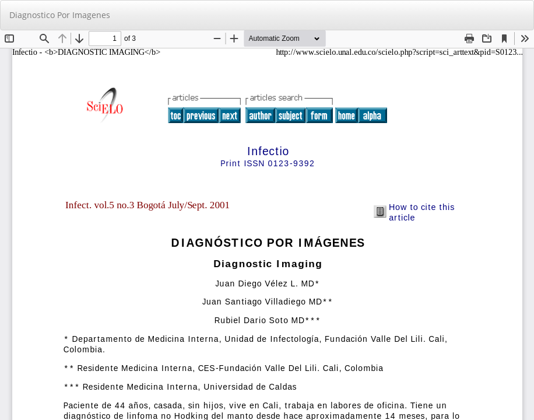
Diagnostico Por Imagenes (59, 14)
